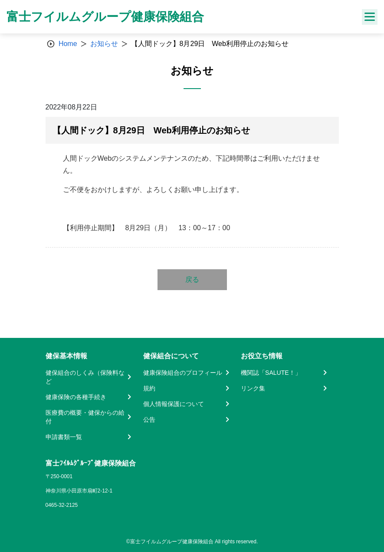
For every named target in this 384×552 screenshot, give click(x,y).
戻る (192, 279)
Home (68, 43)
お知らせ (104, 43)
